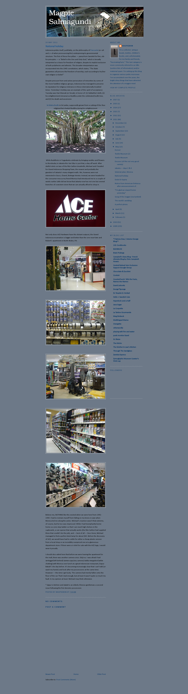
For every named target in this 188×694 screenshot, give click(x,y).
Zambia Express (119, 355)
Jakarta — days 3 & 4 (123, 168)
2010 (115, 222)
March (118, 213)
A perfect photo (121, 204)
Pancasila (94, 50)
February (119, 217)
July (117, 139)
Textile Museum (121, 158)
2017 (115, 100)
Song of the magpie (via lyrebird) (128, 197)
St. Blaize (116, 339)
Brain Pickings (118, 253)
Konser (118, 150)
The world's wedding (123, 201)
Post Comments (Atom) (66, 680)
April (117, 209)
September (120, 131)
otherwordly (118, 328)
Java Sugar (117, 305)
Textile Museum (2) (122, 154)
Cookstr (116, 275)
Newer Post (50, 674)
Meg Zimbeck (118, 316)
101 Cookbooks (119, 245)
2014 (115, 108)
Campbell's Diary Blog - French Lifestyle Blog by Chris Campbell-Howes (126, 259)
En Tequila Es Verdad (121, 293)
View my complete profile (123, 87)
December (119, 123)
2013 (115, 112)
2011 (115, 119)
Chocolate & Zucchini (121, 272)
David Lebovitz (119, 285)
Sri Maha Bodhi (53, 105)
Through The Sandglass (122, 351)
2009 (115, 226)
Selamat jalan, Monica (124, 172)
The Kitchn (117, 343)
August (118, 135)
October (118, 127)
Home (76, 674)
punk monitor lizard (121, 336)
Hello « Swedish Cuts (121, 297)
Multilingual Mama (120, 320)
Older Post (101, 674)
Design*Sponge (119, 289)
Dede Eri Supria (121, 180)
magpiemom (127, 46)
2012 (115, 116)
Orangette (117, 324)
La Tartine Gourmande (122, 312)
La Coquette (118, 309)
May (117, 147)
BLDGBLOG (117, 249)
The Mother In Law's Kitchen (124, 347)
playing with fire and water (123, 332)
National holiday (121, 176)
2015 (115, 104)
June (117, 143)
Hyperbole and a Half (121, 301)
